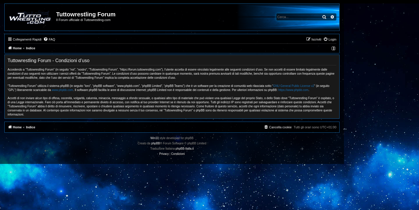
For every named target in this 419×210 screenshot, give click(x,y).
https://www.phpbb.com (331, 90)
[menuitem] (87, 39)
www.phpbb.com (100, 90)
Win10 (192, 138)
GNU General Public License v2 (331, 86)
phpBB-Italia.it (222, 148)
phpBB (193, 143)
